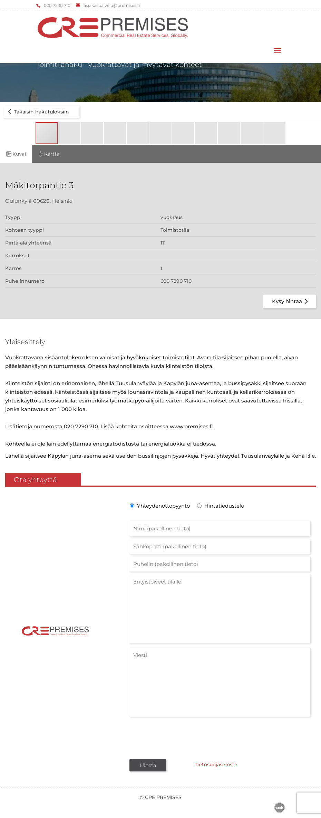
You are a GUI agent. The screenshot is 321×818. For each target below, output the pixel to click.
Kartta (48, 154)
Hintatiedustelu (224, 505)
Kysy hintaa (291, 301)
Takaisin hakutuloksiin (37, 112)
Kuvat (16, 154)
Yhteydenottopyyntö (162, 505)
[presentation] (181, 737)
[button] (69, 133)
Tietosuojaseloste (216, 764)
